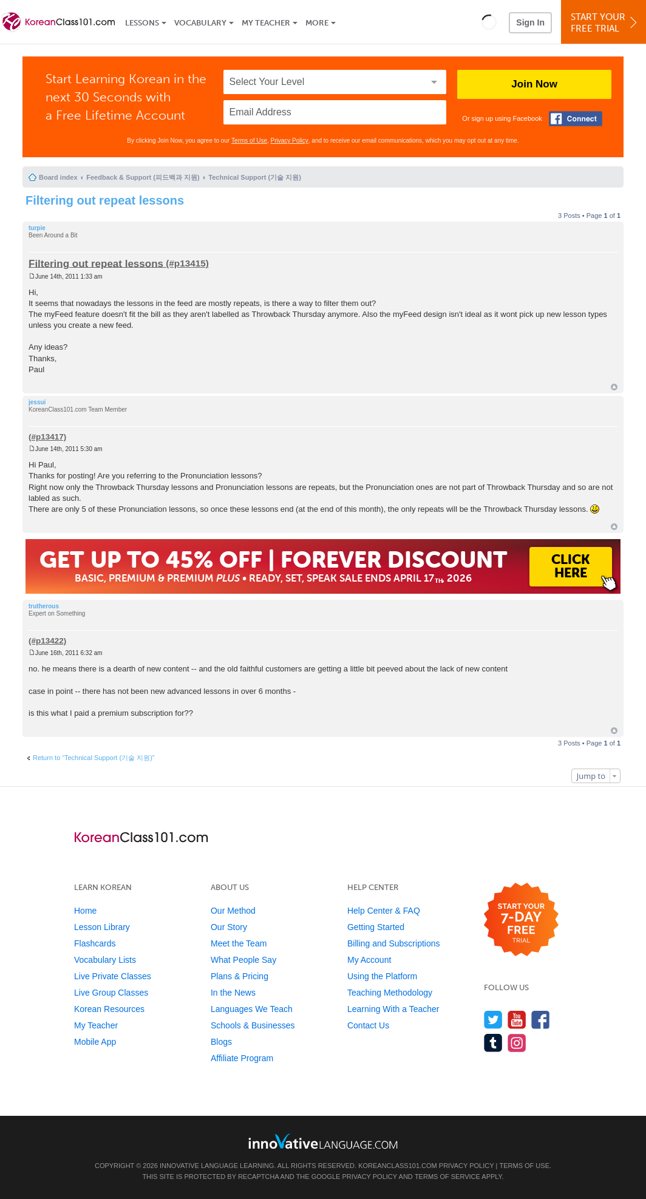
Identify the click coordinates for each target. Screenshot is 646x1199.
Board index (58, 177)
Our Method (233, 910)
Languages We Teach (252, 1009)
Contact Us (368, 1025)
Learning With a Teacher (393, 1009)
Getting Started (375, 927)
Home (85, 910)
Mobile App (95, 1042)
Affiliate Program (242, 1058)
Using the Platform (382, 976)
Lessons (142, 22)
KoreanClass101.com (397, 1165)
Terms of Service (447, 1176)
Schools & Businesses (253, 1025)
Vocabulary (200, 22)
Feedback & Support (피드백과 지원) (142, 177)
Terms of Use (249, 140)
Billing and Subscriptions (393, 943)
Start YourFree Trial (605, 23)
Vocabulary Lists (105, 960)
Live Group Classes (111, 992)
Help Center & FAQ (383, 910)
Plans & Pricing (239, 976)
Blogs (221, 1042)
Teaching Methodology (389, 992)
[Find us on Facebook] (540, 1019)
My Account (369, 960)
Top (614, 387)
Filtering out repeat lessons (104, 200)
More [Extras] (316, 22)
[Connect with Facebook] (576, 118)
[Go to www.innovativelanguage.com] (323, 1141)
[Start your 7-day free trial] (521, 920)
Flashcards (94, 943)
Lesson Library (102, 927)
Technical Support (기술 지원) (254, 177)
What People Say (243, 960)
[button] (489, 22)
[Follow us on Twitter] (493, 1019)
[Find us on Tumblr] (493, 1042)
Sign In (530, 22)
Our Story (229, 927)
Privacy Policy (289, 140)
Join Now (534, 84)
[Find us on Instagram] (517, 1042)
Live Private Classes (112, 976)
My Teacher (266, 22)
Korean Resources (109, 1009)
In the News (233, 992)
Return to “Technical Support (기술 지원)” (94, 757)
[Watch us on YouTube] (517, 1019)
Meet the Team (239, 943)
